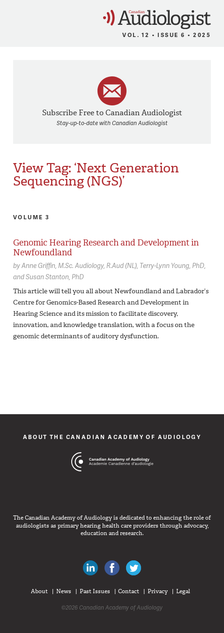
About (39, 591)
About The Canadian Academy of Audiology (112, 437)
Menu (11, 17)
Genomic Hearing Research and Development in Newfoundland (106, 248)
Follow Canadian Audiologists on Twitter (133, 567)
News (63, 591)
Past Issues (95, 591)
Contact (128, 591)
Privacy (158, 591)
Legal (183, 591)
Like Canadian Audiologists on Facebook (112, 567)
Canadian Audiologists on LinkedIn (90, 567)
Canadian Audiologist (157, 19)
